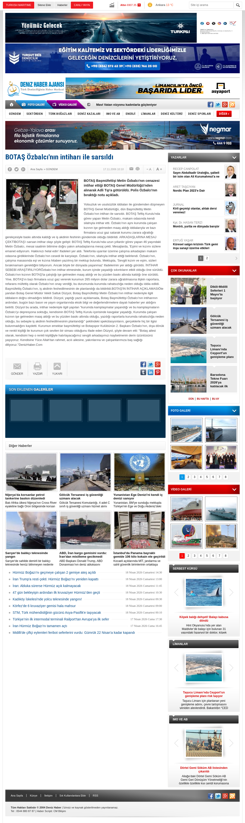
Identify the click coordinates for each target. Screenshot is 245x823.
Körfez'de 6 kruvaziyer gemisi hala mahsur (44, 606)
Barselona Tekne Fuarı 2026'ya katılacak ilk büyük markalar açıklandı (221, 380)
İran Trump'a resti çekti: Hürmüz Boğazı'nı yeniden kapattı (56, 579)
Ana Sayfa (17, 795)
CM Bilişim (59, 811)
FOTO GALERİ (180, 410)
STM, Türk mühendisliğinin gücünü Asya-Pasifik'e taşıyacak (57, 612)
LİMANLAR (180, 644)
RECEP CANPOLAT (198, 172)
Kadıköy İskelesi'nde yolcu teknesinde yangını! (47, 599)
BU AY (215, 399)
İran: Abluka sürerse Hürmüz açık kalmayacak (47, 586)
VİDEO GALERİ (181, 489)
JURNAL (198, 208)
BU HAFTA (203, 399)
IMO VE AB (180, 719)
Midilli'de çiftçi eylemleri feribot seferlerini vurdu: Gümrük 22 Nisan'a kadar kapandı (74, 632)
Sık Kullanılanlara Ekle (73, 795)
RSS (95, 795)
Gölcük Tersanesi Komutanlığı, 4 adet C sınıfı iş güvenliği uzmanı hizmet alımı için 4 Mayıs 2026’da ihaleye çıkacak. (85, 500)
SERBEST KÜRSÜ (185, 568)
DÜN (191, 399)
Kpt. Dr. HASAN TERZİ (198, 224)
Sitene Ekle (44, 5)
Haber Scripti (44, 811)
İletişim (48, 795)
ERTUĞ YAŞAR (198, 244)
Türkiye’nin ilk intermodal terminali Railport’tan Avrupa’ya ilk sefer (61, 619)
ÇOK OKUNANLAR (183, 270)
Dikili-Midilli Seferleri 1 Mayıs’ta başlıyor (219, 292)
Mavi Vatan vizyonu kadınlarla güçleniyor (126, 104)
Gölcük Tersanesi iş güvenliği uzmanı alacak (220, 321)
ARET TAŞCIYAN (198, 189)
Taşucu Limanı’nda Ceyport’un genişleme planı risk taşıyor (222, 351)
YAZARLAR (178, 157)
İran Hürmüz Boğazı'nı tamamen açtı (40, 626)
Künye (33, 795)
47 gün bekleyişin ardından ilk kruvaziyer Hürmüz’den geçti (56, 592)
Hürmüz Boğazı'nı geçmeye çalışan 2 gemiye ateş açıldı (54, 572)
